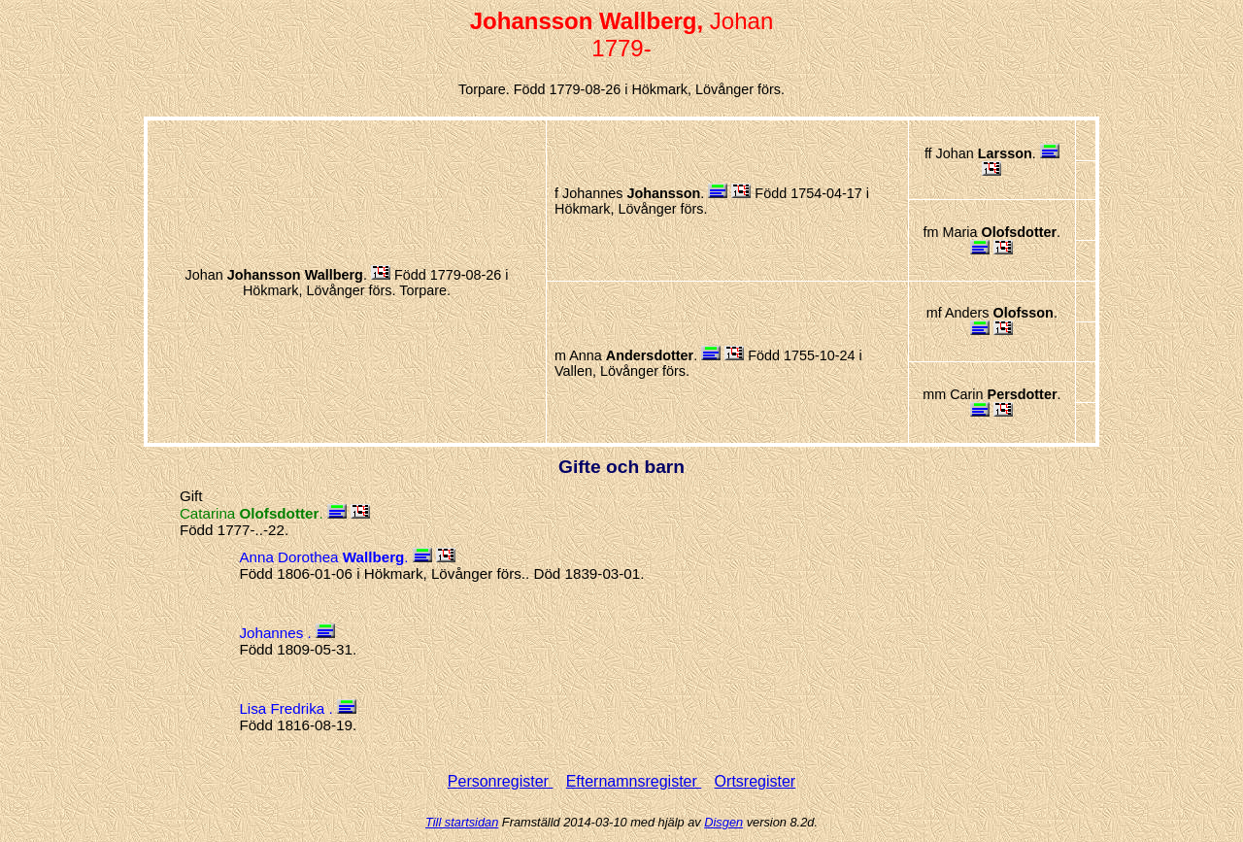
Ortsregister (755, 781)
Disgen (723, 822)
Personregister (501, 781)
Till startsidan (461, 822)
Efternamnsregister (634, 781)
